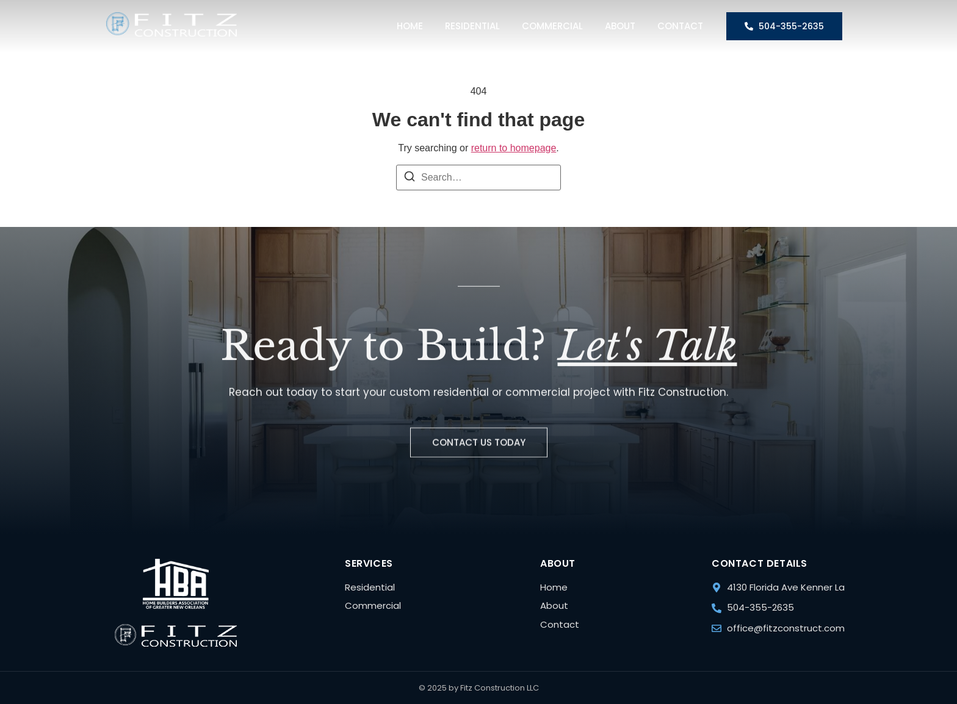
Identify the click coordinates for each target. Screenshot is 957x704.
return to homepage (514, 148)
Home (410, 26)
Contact (680, 26)
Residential (472, 26)
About (620, 26)
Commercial (552, 26)
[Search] (409, 178)
